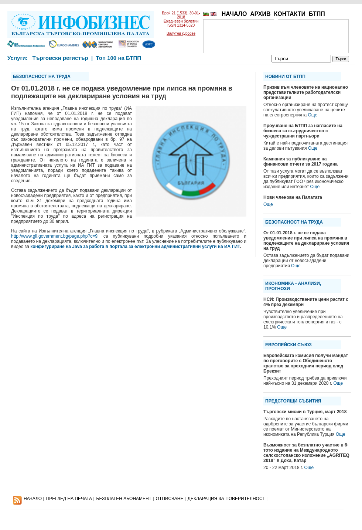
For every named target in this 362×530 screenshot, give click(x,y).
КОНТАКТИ (289, 14)
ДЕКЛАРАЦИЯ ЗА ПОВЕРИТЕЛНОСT (226, 498)
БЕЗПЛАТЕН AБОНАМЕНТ (124, 498)
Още (312, 115)
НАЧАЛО (234, 14)
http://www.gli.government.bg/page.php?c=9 (54, 236)
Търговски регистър (60, 58)
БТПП (317, 14)
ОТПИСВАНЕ (170, 498)
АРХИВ (260, 14)
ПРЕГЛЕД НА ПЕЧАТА (69, 498)
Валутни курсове (181, 33)
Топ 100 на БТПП (118, 58)
